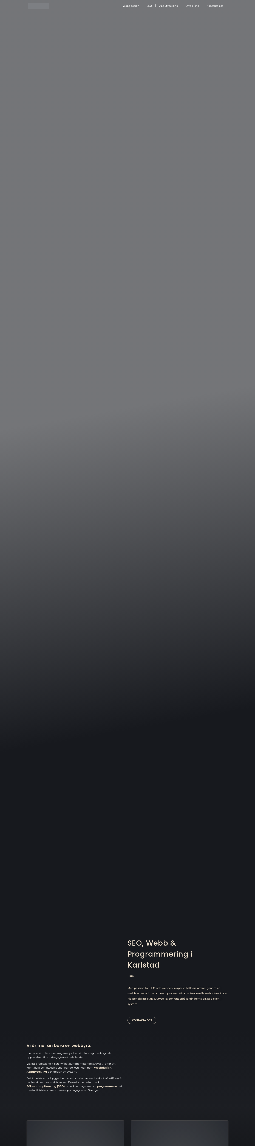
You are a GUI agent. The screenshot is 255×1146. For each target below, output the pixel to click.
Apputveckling (168, 5)
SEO (149, 5)
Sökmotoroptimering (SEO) (46, 1086)
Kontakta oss (215, 5)
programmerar (107, 1086)
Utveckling (192, 5)
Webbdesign (131, 5)
